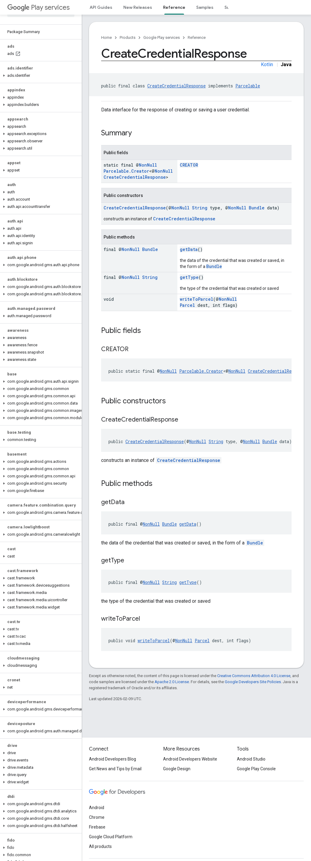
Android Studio (251, 759)
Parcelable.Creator (126, 171)
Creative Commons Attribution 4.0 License (253, 675)
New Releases (137, 7)
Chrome (96, 817)
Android (96, 807)
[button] (39, 75)
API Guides (101, 7)
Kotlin (267, 64)
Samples (205, 7)
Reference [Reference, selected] (174, 7)
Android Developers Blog (112, 759)
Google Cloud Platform (110, 836)
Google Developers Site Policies (253, 682)
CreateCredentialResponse (176, 86)
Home (106, 37)
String (199, 208)
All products (100, 846)
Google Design (176, 768)
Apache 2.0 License (172, 682)
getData (189, 249)
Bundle (257, 208)
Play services (38, 7)
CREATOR (189, 165)
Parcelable (247, 86)
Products (127, 37)
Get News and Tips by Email (115, 768)
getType (189, 277)
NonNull (148, 165)
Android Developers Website (190, 759)
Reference (197, 37)
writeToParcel (196, 299)
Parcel (187, 305)
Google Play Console (256, 768)
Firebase (97, 827)
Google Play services (161, 37)
